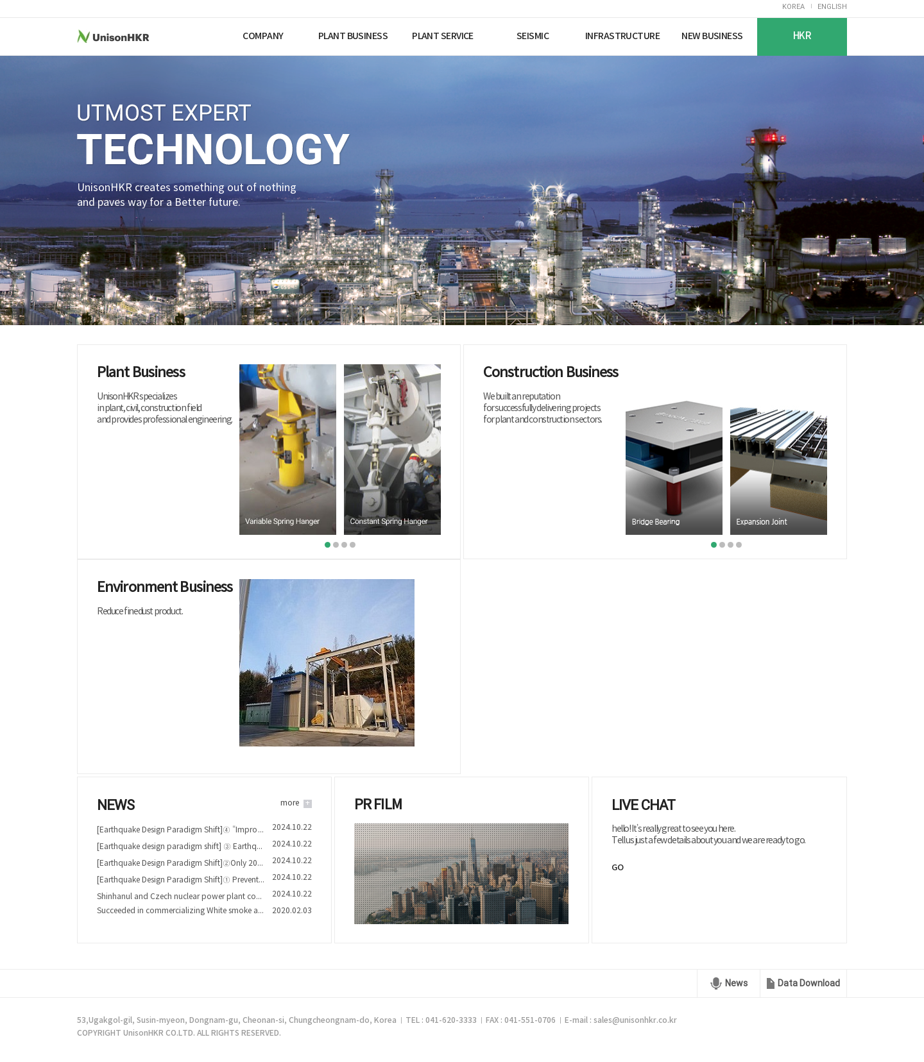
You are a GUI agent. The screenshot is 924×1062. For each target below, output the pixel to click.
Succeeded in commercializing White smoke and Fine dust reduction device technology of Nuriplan (180, 911)
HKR (802, 36)
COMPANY (263, 36)
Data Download (809, 983)
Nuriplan (203, 36)
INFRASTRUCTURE (622, 36)
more (289, 803)
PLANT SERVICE (443, 36)
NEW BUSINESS (711, 36)
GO (618, 868)
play (462, 875)
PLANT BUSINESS (353, 36)
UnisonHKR (137, 36)
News (736, 983)
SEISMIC (533, 36)
